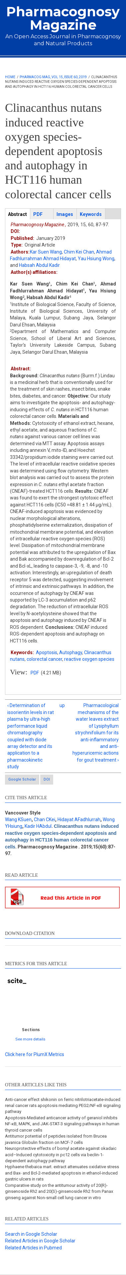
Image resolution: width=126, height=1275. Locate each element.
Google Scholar (22, 779)
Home (10, 77)
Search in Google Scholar (31, 1234)
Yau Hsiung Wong (96, 258)
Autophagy (70, 652)
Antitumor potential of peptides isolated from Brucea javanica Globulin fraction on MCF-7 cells (56, 1139)
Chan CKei (44, 819)
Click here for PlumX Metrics (34, 1054)
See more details (30, 1038)
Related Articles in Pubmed (33, 1247)
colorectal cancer (44, 659)
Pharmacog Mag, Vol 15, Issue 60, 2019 (53, 77)
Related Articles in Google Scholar (40, 1240)
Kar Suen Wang (46, 252)
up (62, 705)
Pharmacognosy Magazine (63, 18)
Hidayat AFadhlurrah (79, 819)
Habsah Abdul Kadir (39, 265)
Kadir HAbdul (38, 826)
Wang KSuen (18, 819)
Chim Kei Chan (79, 252)
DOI (47, 779)
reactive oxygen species (89, 659)
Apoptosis (46, 652)
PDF (35, 672)
